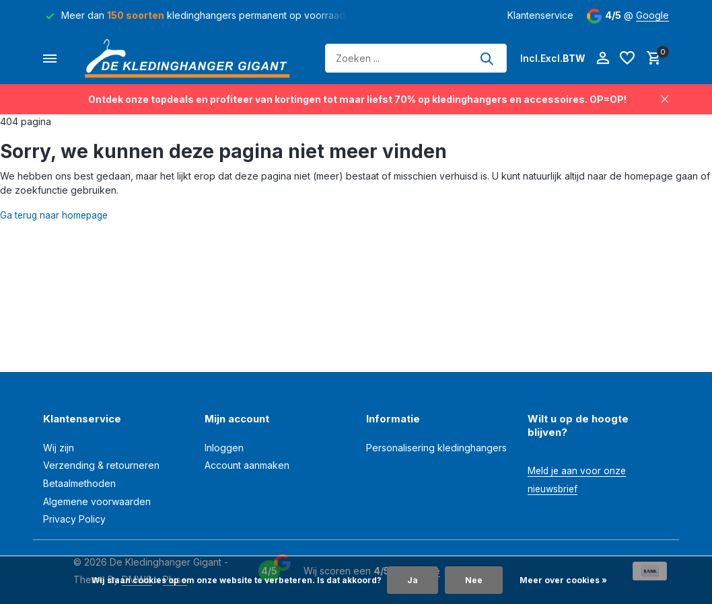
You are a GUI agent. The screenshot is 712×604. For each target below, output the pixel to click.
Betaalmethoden (79, 483)
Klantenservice (540, 15)
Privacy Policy (74, 519)
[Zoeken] (416, 58)
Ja (412, 580)
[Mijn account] (602, 58)
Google (652, 15)
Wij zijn (58, 447)
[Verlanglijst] (627, 58)
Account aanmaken (247, 465)
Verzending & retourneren (101, 465)
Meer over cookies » (563, 580)
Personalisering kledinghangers (436, 447)
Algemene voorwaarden (97, 501)
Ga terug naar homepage (56, 215)
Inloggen (224, 447)
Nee (474, 580)
